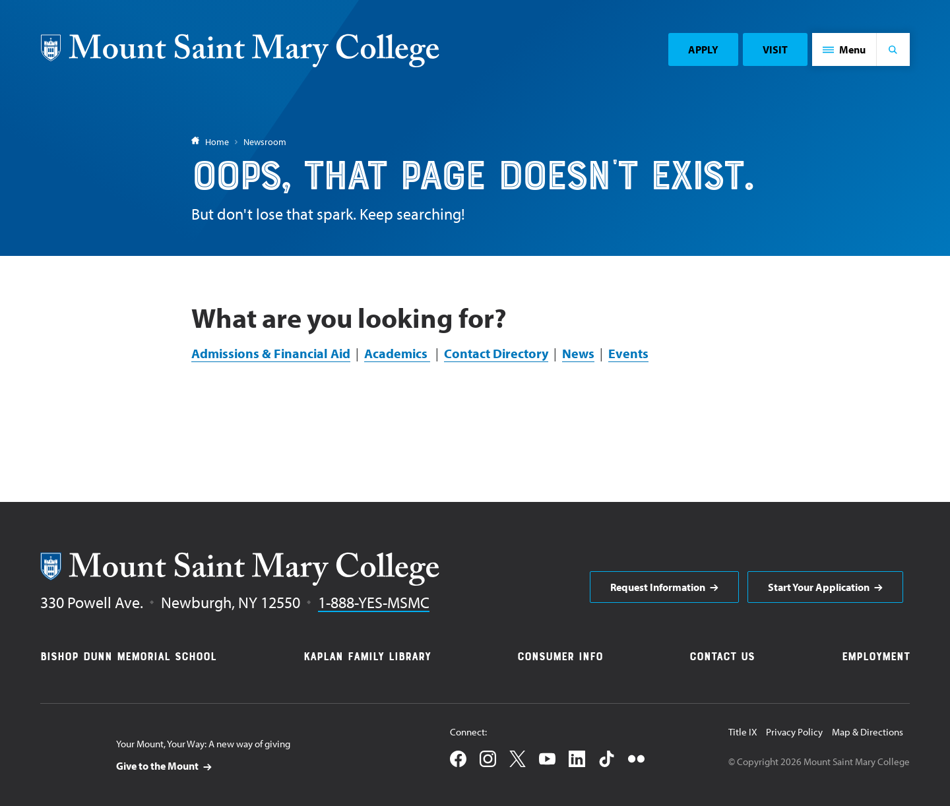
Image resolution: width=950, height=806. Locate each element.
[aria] (664, 587)
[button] (844, 49)
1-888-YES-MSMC (373, 602)
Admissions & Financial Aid (270, 353)
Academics (397, 353)
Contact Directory (496, 353)
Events (628, 353)
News (578, 353)
